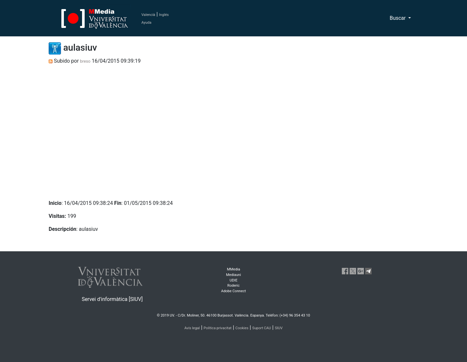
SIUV (278, 328)
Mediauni (233, 275)
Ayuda (146, 22)
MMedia (233, 269)
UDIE (233, 280)
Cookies (241, 328)
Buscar (398, 18)
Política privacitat (218, 328)
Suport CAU (261, 328)
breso (85, 61)
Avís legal (192, 328)
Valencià (148, 15)
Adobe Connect (233, 291)
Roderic (233, 285)
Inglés (164, 15)
